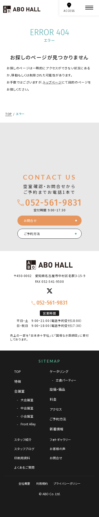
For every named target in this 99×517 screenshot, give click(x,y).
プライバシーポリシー (67, 483)
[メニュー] (89, 7)
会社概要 (24, 483)
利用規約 (42, 483)
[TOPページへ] (21, 9)
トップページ (52, 82)
